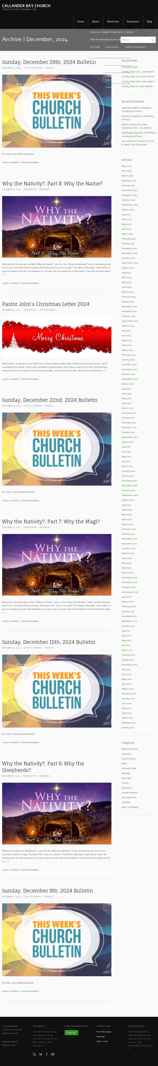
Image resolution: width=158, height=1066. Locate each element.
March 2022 (127, 408)
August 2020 (128, 500)
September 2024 (130, 262)
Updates (49, 68)
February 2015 (128, 722)
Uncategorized (129, 797)
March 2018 (127, 601)
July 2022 (126, 388)
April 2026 (126, 170)
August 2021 (128, 442)
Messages (44, 189)
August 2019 (128, 553)
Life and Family (47, 310)
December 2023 (129, 306)
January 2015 (128, 727)
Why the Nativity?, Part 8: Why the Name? (52, 184)
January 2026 (128, 185)
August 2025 (128, 209)
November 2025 (129, 195)
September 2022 (130, 379)
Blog (149, 21)
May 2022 (126, 398)
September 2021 (130, 437)
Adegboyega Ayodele (132, 132)
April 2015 (126, 713)
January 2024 (128, 301)
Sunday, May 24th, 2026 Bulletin (138, 71)
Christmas (126, 753)
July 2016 (126, 669)
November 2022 (129, 369)
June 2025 (126, 219)
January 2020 (128, 533)
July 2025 (126, 214)
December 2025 (129, 190)
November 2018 (129, 582)
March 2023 (127, 350)
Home (80, 21)
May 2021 (126, 456)
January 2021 (128, 475)
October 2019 (128, 548)
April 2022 (126, 403)
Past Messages (103, 1031)
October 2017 (128, 626)
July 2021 (126, 446)
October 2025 (128, 200)
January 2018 (128, 611)
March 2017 (127, 650)
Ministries (113, 21)
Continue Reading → (31, 162)
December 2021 (129, 422)
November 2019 (129, 543)
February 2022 (129, 412)
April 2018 (126, 596)
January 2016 (128, 698)
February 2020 (129, 529)
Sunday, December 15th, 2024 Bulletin (48, 642)
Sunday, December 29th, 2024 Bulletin (49, 62)
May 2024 (126, 282)
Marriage (126, 773)
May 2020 (127, 514)
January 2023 (128, 359)
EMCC (124, 763)
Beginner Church (130, 749)
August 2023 (128, 325)
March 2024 (127, 291)
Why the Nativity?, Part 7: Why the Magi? (51, 522)
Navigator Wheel (130, 66)
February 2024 (129, 296)
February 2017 (128, 654)
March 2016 (127, 688)
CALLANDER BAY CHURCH (26, 6)
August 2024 (128, 267)
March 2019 (127, 572)
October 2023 (128, 316)
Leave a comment (10, 162)
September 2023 (130, 321)
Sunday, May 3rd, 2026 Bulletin (137, 86)
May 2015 (126, 708)
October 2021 (128, 432)
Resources (133, 21)
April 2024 (126, 287)
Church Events (129, 758)
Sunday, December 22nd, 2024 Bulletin (50, 400)
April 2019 (126, 567)
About (95, 21)
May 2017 (126, 640)
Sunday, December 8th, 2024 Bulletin (47, 891)
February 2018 (129, 606)
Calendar (100, 1036)
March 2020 (127, 524)
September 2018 (130, 592)
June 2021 (126, 451)
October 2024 (128, 258)
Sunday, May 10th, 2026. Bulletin (138, 81)
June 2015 (126, 703)
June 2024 (127, 277)
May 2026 (126, 166)
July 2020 (126, 505)
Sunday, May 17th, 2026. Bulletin (138, 76)
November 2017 (129, 621)
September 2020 (130, 495)
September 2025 (130, 204)
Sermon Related (129, 792)
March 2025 (127, 233)
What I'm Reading (130, 807)
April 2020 (127, 519)
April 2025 (126, 228)
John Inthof (30, 189)
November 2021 (129, 427)
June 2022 (126, 393)
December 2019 (129, 538)
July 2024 (126, 272)
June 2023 (126, 335)
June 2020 (127, 509)
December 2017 (129, 616)
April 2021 (126, 461)
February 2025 (129, 238)
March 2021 (127, 466)
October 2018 (128, 587)
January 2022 (128, 417)
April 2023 (126, 345)
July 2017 (126, 630)
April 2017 (126, 645)
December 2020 (129, 480)
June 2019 (126, 558)
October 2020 (128, 490)
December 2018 (129, 577)
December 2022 (129, 364)
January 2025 (128, 243)
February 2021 (128, 471)
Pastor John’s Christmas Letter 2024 (46, 304)
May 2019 (126, 563)
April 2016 (126, 684)
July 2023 (126, 330)
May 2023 (126, 340)
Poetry (125, 782)
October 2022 (128, 374)
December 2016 (129, 664)
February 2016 (129, 693)
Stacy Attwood (33, 68)
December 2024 (129, 248)
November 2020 (129, 485)
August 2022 (128, 383)
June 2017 (126, 635)
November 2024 (129, 253)
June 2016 (126, 674)
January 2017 (128, 659)
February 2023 (129, 354)
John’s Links (102, 1041)
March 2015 (127, 717)
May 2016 (126, 679)
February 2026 (129, 180)
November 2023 (129, 311)
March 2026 (127, 175)
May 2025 (126, 224)
